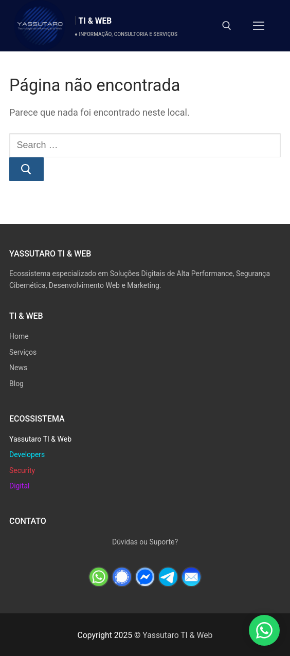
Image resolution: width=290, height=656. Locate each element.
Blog (16, 383)
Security (22, 470)
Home (19, 336)
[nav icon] (258, 26)
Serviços (23, 352)
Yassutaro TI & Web (40, 439)
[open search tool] (226, 25)
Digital (19, 486)
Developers (27, 454)
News (18, 367)
